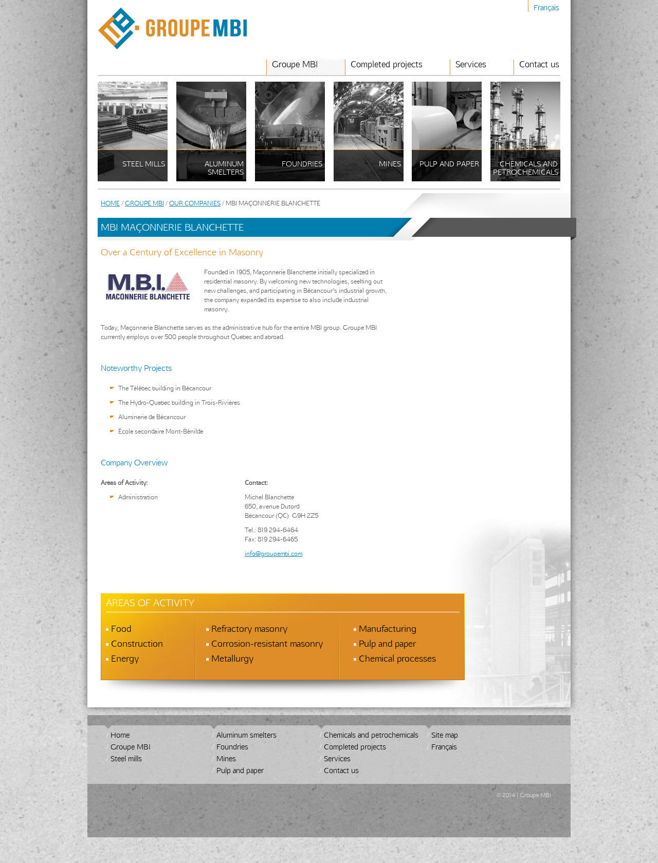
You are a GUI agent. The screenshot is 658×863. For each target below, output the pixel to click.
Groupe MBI (295, 64)
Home (110, 203)
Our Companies (195, 203)
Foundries (232, 747)
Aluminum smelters (246, 735)
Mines (226, 758)
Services (470, 64)
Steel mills (126, 758)
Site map (444, 735)
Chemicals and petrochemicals (371, 735)
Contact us (539, 64)
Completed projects (387, 64)
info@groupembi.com (273, 553)
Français (546, 7)
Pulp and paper (240, 770)
